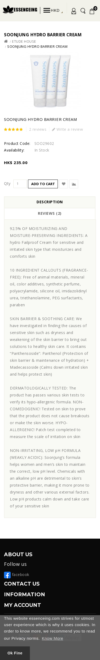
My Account (72, 12)
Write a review (67, 129)
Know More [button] (52, 638)
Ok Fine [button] (14, 653)
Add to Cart (43, 183)
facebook (16, 574)
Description (50, 201)
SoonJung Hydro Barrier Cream (37, 46)
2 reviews (38, 129)
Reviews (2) (50, 213)
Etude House (24, 41)
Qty (7, 183)
